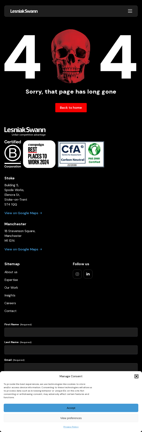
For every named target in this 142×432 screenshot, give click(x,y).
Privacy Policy (70, 426)
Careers (10, 303)
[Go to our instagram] (77, 274)
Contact (10, 311)
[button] (136, 376)
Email (14, 360)
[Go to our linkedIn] (88, 274)
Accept (71, 407)
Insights (9, 295)
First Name (18, 324)
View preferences (71, 418)
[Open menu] (130, 11)
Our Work (11, 288)
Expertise (11, 280)
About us (10, 272)
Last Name (18, 342)
